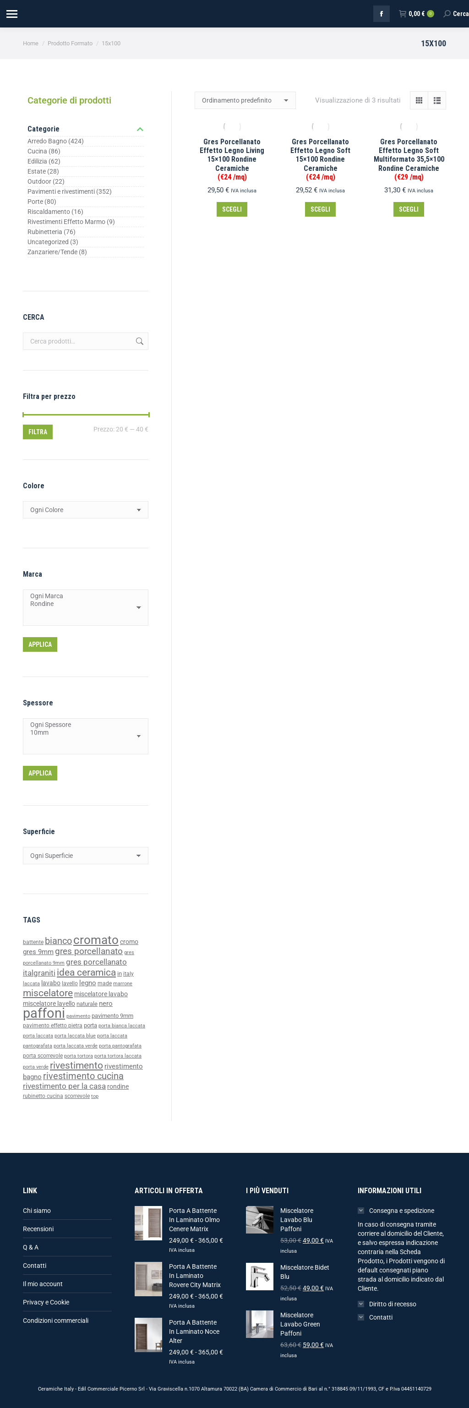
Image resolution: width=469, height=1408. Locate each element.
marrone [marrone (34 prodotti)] (122, 984)
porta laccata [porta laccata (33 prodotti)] (38, 1036)
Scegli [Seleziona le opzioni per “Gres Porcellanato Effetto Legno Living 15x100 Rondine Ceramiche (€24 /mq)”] (232, 209)
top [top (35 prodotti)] (94, 1096)
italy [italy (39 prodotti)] (128, 974)
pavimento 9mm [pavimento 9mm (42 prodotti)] (112, 1015)
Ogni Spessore (82, 725)
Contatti (34, 1265)
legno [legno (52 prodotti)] (87, 983)
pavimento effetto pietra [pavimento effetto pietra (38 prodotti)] (52, 1025)
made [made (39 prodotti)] (105, 983)
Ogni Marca (82, 596)
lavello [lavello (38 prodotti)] (70, 983)
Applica (40, 644)
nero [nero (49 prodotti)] (106, 1003)
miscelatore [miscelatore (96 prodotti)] (48, 993)
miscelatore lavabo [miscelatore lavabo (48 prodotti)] (101, 994)
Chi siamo (37, 1210)
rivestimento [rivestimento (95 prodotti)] (76, 1065)
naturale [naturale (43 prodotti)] (87, 1003)
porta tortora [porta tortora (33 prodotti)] (78, 1056)
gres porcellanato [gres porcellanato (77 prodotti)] (89, 951)
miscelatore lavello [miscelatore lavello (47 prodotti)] (49, 1003)
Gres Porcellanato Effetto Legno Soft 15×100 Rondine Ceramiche (320, 159)
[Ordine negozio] (245, 100)
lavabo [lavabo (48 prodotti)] (50, 983)
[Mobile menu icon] (11, 13)
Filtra (37, 432)
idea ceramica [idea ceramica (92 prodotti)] (86, 972)
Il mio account (43, 1284)
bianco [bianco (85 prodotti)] (58, 941)
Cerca (138, 341)
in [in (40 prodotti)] (119, 973)
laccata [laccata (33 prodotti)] (31, 984)
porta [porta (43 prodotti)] (90, 1025)
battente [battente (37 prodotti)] (33, 942)
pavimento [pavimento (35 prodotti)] (78, 1016)
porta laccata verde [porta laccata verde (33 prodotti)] (76, 1046)
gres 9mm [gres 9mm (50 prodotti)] (38, 952)
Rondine (82, 604)
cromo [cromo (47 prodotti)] (129, 941)
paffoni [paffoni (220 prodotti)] (44, 1013)
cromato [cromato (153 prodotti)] (96, 940)
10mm (82, 733)
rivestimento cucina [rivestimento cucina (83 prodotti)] (83, 1076)
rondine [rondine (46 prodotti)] (118, 1086)
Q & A (30, 1247)
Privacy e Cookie (46, 1302)
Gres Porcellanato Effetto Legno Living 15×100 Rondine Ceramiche (232, 159)
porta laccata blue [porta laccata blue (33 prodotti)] (75, 1036)
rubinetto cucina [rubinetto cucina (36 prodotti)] (43, 1096)
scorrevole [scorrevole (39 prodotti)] (77, 1096)
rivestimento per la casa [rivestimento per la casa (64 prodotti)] (64, 1086)
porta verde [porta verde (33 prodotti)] (36, 1067)
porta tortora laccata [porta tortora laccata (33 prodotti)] (118, 1056)
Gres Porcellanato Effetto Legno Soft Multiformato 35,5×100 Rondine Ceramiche (409, 159)
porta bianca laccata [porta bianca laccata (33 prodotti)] (121, 1026)
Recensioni (38, 1229)
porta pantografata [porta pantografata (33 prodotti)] (120, 1046)
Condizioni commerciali (55, 1320)
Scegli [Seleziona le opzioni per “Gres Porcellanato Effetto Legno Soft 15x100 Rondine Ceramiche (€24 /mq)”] (320, 209)
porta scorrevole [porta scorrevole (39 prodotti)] (43, 1056)
